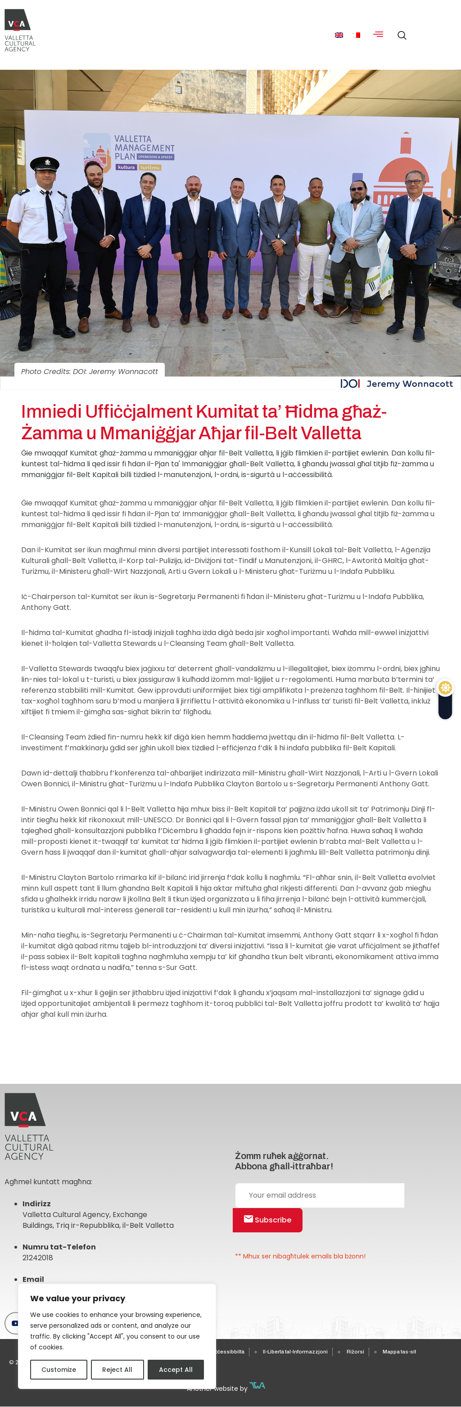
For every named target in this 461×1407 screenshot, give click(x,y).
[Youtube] (16, 1323)
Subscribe (267, 1220)
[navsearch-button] (400, 31)
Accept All (176, 1369)
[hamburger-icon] (378, 35)
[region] (117, 1336)
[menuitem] (339, 35)
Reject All (117, 1369)
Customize (58, 1369)
